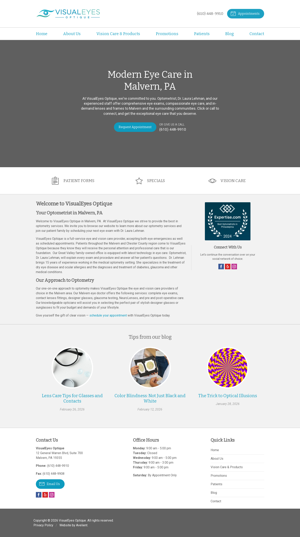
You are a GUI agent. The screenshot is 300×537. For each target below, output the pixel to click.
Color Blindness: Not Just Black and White (150, 398)
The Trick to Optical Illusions (227, 395)
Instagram (234, 266)
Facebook (221, 266)
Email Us (49, 483)
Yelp (227, 266)
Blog (229, 33)
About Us (72, 33)
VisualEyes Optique (72, 520)
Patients (202, 33)
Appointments (244, 13)
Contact (256, 33)
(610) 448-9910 (210, 13)
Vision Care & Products (118, 33)
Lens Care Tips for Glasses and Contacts (72, 398)
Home (41, 33)
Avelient (81, 525)
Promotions (167, 33)
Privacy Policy (43, 525)
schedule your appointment (108, 315)
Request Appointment (135, 127)
